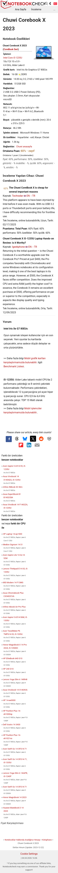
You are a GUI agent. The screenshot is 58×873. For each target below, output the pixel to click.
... (54, 9)
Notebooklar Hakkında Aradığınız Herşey (22, 840)
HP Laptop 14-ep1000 (12, 534)
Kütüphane (47, 840)
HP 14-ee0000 (9, 700)
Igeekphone (18, 246)
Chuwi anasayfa (24, 146)
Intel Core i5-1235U (12, 57)
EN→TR (31, 195)
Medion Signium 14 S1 (13, 544)
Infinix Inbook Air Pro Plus (14, 607)
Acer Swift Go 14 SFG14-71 (15, 749)
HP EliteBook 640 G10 (12, 658)
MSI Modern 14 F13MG (13, 582)
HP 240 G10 (8, 669)
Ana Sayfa (20, 9)
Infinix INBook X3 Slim (12, 487)
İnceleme (36, 9)
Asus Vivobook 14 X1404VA (15, 690)
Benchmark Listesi (14, 366)
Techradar (17, 195)
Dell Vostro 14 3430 (11, 724)
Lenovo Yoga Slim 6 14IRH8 (15, 679)
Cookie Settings (29, 853)
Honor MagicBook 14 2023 (14, 797)
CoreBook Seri (11, 49)
